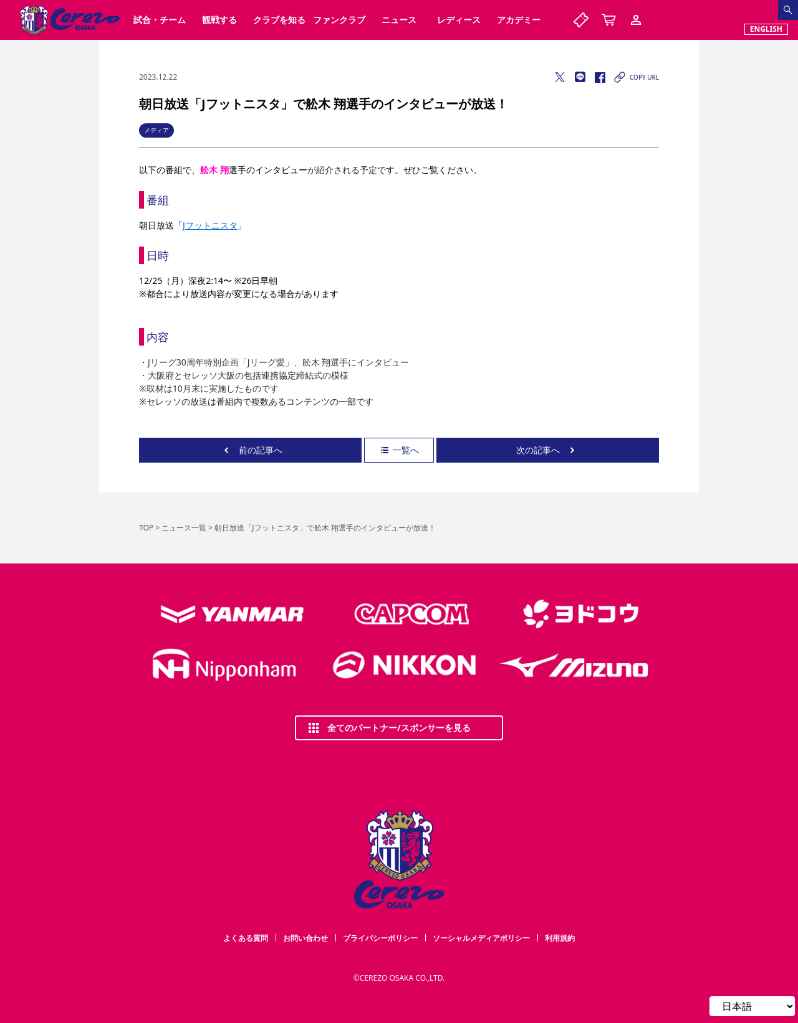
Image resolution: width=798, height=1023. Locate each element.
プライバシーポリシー (380, 938)
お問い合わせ (305, 938)
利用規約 (560, 938)
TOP (146, 527)
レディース (459, 20)
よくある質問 (245, 938)
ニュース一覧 (183, 527)
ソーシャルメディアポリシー (481, 938)
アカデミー (519, 20)
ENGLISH (766, 29)
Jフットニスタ (210, 225)
